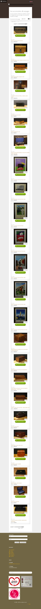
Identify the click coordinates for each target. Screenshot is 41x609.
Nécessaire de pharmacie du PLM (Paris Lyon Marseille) (19, 350)
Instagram (11, 554)
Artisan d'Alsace (14, 585)
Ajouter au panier (20, 35)
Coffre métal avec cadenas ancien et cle (20, 60)
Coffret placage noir (16, 115)
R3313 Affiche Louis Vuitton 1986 (18, 277)
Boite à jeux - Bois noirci (16, 483)
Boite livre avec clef (15, 131)
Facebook (11, 549)
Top (28, 604)
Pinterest (11, 553)
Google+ (11, 552)
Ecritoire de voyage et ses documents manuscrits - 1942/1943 (19, 389)
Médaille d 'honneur (25, 584)
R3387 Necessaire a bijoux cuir (17, 76)
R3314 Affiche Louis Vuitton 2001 (18, 251)
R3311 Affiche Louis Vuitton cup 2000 (19, 329)
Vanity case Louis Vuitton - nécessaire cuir (20, 407)
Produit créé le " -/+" (14, 21)
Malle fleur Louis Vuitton (17, 40)
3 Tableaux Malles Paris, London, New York (19, 96)
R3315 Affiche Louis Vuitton (17, 225)
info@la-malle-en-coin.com (14, 563)
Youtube (11, 556)
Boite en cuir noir (15, 501)
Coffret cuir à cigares (16, 464)
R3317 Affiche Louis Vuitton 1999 (18, 179)
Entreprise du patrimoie (13, 596)
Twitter (11, 551)
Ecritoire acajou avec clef (17, 445)
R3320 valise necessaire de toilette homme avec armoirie (20, 153)
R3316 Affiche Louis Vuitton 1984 (18, 199)
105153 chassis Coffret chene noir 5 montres (19, 521)
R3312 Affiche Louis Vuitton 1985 (18, 304)
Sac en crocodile (15, 426)
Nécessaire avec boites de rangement (19, 369)
